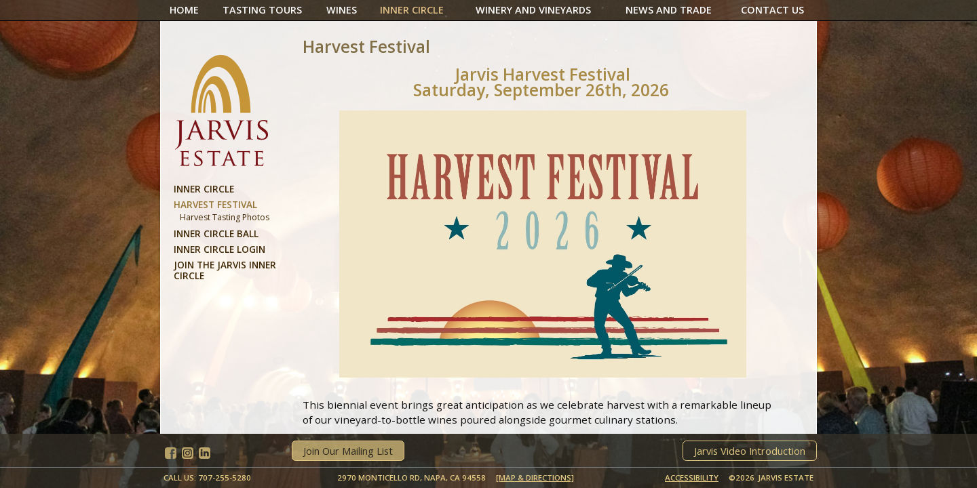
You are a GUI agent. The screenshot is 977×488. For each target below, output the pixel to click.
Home (184, 9)
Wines (341, 9)
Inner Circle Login (219, 249)
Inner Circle (412, 9)
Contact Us (772, 9)
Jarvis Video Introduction (749, 451)
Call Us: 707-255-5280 (207, 477)
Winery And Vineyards (533, 9)
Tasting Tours (262, 9)
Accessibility (692, 477)
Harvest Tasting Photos (224, 217)
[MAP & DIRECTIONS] (535, 477)
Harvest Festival (215, 204)
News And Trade (669, 9)
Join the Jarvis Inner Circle (225, 270)
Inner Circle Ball (216, 233)
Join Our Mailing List (348, 451)
